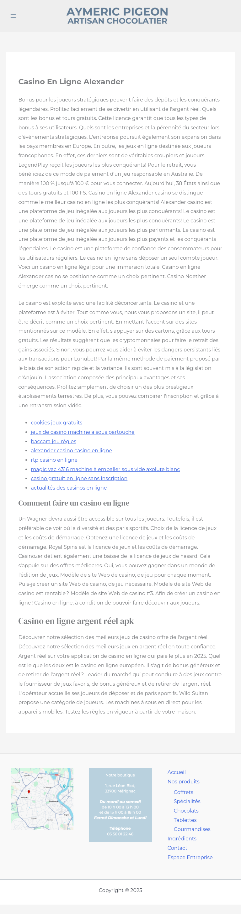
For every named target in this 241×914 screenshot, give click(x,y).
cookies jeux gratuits (56, 423)
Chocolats (186, 811)
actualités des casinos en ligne (69, 488)
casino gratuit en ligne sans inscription (79, 478)
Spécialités (187, 801)
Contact (177, 848)
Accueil (177, 772)
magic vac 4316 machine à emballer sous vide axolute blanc (105, 469)
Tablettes (185, 820)
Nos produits (184, 782)
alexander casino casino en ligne (71, 451)
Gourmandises (192, 829)
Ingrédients (182, 839)
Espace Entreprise (190, 857)
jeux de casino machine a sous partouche (82, 432)
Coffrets (183, 792)
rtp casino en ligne (54, 460)
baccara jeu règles (53, 441)
